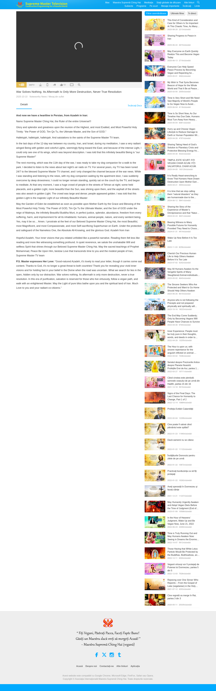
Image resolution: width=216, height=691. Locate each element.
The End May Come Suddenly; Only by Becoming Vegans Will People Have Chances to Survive (183, 318)
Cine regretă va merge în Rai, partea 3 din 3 (181, 597)
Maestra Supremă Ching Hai (127, 2)
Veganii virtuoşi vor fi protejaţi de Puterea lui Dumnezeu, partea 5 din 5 (183, 567)
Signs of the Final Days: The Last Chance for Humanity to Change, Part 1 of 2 (181, 396)
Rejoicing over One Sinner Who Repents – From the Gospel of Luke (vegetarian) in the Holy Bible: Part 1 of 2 (182, 583)
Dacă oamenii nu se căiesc (180, 440)
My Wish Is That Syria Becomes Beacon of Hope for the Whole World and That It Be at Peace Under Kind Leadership (183, 85)
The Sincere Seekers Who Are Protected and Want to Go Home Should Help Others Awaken (183, 287)
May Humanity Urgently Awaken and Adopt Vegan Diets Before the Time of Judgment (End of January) (183, 505)
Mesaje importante (170, 6)
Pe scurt (154, 6)
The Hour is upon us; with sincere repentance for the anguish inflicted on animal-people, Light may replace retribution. (180, 350)
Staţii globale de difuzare (168, 2)
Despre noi (91, 666)
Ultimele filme (177, 13)
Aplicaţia (135, 666)
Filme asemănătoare (156, 13)
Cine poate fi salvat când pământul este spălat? (179, 426)
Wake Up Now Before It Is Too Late (182, 239)
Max (107, 2)
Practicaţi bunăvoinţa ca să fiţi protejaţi (182, 472)
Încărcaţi (187, 6)
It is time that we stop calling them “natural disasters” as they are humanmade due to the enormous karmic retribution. (182, 194)
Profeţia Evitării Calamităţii (180, 409)
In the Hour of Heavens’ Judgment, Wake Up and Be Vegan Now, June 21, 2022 (181, 521)
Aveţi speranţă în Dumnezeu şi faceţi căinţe (182, 488)
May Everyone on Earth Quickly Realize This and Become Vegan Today (183, 54)
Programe (141, 6)
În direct (192, 13)
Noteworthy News (38, 96)
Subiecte (129, 6)
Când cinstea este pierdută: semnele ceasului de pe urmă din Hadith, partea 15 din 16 (183, 381)
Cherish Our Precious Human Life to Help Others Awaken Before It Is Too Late (181, 256)
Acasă (79, 666)
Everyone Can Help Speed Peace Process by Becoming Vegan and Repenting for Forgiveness (181, 70)
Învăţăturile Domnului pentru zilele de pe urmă (181, 457)
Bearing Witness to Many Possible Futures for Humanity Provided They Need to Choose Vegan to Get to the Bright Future (183, 225)
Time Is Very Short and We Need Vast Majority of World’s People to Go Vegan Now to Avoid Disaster (183, 101)
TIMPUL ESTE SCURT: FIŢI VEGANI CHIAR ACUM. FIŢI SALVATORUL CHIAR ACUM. (181, 163)
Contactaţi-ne (107, 666)
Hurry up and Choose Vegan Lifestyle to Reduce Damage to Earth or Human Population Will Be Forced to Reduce (182, 132)
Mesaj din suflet (56, 96)
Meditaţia (148, 2)
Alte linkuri (189, 2)
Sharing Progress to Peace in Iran (181, 37)
